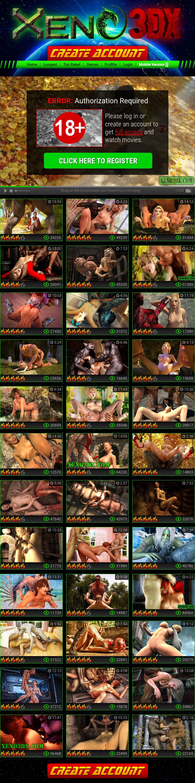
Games (92, 64)
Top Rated (71, 64)
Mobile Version (151, 64)
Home (32, 64)
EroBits (111, 64)
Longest (50, 64)
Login (128, 64)
